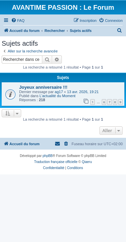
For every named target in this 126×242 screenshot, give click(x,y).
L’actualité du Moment (58, 96)
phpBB (48, 156)
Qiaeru (87, 162)
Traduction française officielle (56, 162)
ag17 (59, 92)
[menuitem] (18, 20)
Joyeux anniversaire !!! (43, 87)
